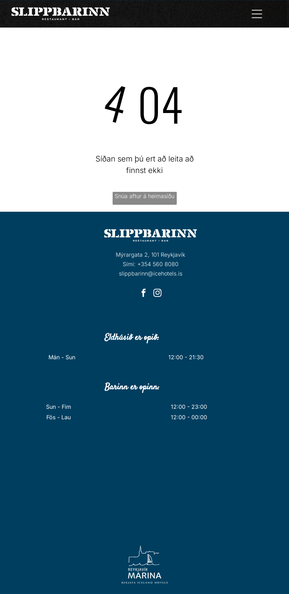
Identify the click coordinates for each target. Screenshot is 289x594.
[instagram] (157, 294)
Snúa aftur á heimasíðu (144, 196)
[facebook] (143, 294)
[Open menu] (257, 14)
